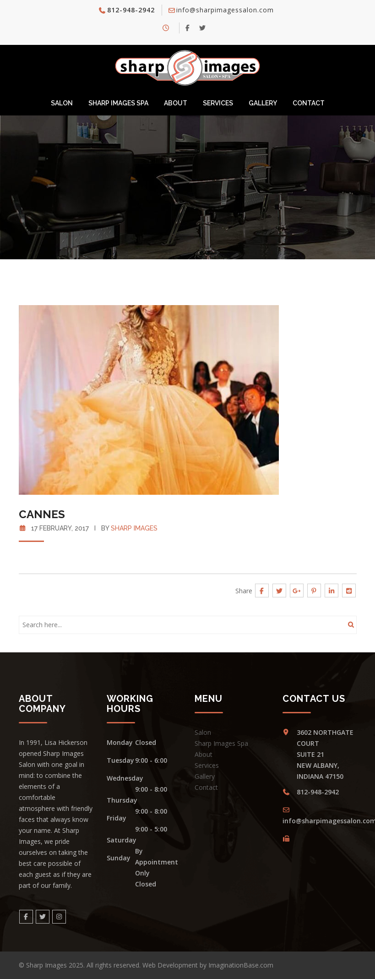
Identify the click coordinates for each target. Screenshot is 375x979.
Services (218, 103)
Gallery (263, 103)
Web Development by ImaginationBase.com (207, 965)
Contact (309, 103)
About (175, 103)
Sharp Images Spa (118, 103)
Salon (62, 103)
